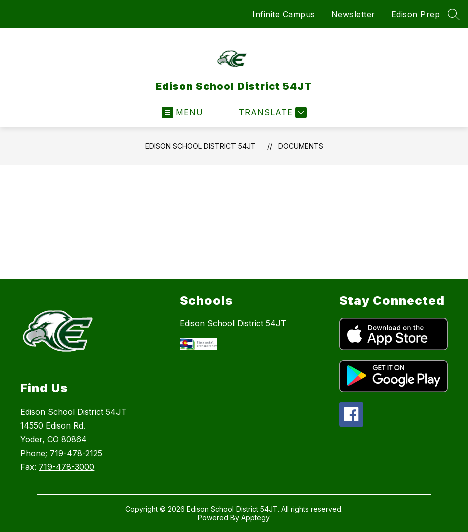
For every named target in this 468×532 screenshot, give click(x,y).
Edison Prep (415, 14)
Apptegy (255, 517)
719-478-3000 (66, 467)
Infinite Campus (283, 14)
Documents (300, 146)
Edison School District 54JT (200, 146)
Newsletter (353, 14)
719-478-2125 (76, 453)
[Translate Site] (271, 112)
